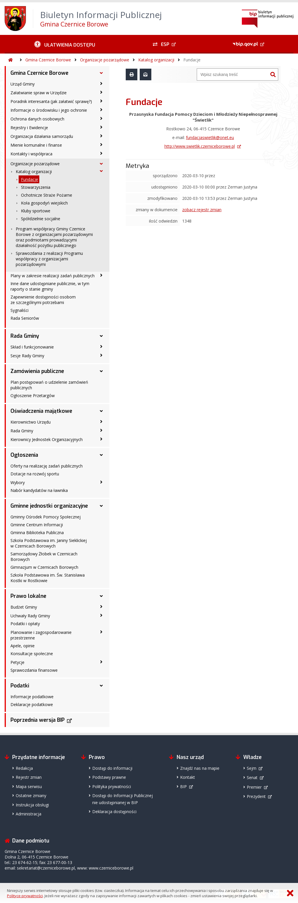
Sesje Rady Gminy (27, 355)
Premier (254, 787)
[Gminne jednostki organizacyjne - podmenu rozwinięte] (101, 506)
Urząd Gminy (22, 84)
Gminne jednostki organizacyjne (49, 505)
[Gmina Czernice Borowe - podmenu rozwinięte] (101, 73)
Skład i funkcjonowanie (32, 347)
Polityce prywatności (25, 895)
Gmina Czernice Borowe (48, 60)
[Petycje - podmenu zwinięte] (101, 661)
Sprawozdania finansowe (34, 670)
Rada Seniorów (24, 318)
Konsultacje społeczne (31, 653)
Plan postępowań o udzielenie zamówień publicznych (49, 384)
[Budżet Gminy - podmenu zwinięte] (101, 606)
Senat (252, 777)
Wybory (17, 482)
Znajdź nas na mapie (199, 768)
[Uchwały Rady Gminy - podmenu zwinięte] (101, 615)
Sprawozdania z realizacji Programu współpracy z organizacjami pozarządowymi (49, 258)
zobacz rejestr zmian (201, 209)
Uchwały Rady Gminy (30, 615)
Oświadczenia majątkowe (41, 411)
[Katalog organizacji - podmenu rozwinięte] (101, 171)
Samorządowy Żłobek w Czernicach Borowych (43, 556)
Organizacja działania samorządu (41, 136)
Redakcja (24, 768)
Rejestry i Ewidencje (29, 127)
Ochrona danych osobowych (37, 119)
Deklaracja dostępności (114, 811)
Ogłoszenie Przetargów (32, 395)
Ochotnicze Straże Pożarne (46, 195)
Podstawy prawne (109, 777)
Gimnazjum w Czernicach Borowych (44, 567)
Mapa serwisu (29, 786)
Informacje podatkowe (32, 696)
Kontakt (187, 777)
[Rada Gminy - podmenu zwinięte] (101, 430)
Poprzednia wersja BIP (37, 720)
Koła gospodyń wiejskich (44, 203)
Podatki (19, 685)
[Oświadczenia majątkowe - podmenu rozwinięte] (101, 411)
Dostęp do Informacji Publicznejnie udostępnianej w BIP (122, 799)
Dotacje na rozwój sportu (34, 474)
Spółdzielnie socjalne (40, 218)
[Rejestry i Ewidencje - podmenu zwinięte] (101, 127)
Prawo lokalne (28, 596)
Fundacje (192, 60)
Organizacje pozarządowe (104, 60)
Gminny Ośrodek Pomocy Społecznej (45, 517)
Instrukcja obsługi (32, 805)
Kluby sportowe (35, 211)
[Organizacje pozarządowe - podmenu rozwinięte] (101, 163)
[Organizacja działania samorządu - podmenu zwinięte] (101, 136)
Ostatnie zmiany (31, 795)
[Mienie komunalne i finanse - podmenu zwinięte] (101, 144)
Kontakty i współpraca (31, 154)
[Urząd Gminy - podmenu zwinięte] (101, 83)
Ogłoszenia (24, 455)
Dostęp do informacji (112, 768)
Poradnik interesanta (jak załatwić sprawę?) (51, 101)
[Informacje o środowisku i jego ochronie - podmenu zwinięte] (101, 109)
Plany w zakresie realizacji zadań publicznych (52, 275)
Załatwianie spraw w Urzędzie (38, 92)
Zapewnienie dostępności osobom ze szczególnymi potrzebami (43, 299)
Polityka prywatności (111, 786)
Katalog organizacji (156, 60)
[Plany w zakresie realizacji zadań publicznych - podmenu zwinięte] (101, 275)
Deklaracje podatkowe (31, 704)
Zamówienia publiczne (37, 371)
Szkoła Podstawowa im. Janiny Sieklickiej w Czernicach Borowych (48, 543)
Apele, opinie (22, 645)
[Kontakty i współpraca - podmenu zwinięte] (101, 153)
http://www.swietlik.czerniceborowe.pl (199, 146)
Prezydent (256, 796)
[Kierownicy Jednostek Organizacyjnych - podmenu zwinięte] (101, 439)
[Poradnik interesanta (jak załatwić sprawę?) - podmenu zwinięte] (101, 101)
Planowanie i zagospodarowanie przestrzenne (41, 635)
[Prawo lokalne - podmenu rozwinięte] (101, 596)
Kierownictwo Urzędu (30, 422)
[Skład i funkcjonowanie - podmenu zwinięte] (101, 346)
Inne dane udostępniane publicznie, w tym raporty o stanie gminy (49, 286)
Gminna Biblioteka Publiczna (37, 532)
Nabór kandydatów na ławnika (39, 490)
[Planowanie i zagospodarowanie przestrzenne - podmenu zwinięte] (101, 632)
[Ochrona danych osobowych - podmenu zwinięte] (101, 118)
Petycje (17, 662)
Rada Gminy (24, 336)
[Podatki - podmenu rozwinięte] (101, 685)
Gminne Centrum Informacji (36, 524)
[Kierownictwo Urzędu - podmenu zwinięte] (101, 421)
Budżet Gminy (23, 607)
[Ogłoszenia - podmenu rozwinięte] (101, 455)
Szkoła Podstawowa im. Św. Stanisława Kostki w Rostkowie (47, 577)
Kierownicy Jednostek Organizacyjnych (46, 439)
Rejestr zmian (29, 777)
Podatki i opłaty (25, 623)
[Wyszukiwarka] (232, 74)
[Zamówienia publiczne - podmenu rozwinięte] (101, 371)
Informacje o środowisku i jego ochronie (48, 110)
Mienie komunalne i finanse (36, 145)
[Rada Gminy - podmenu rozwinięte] (101, 336)
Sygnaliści (19, 310)
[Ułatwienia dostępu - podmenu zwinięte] (65, 44)
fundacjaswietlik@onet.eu (210, 137)
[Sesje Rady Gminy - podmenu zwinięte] (101, 355)
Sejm (251, 768)
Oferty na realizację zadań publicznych (46, 466)
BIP (183, 786)
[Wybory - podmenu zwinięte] (101, 482)
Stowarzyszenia (35, 187)
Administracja (28, 814)
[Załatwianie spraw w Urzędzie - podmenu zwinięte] (101, 92)
